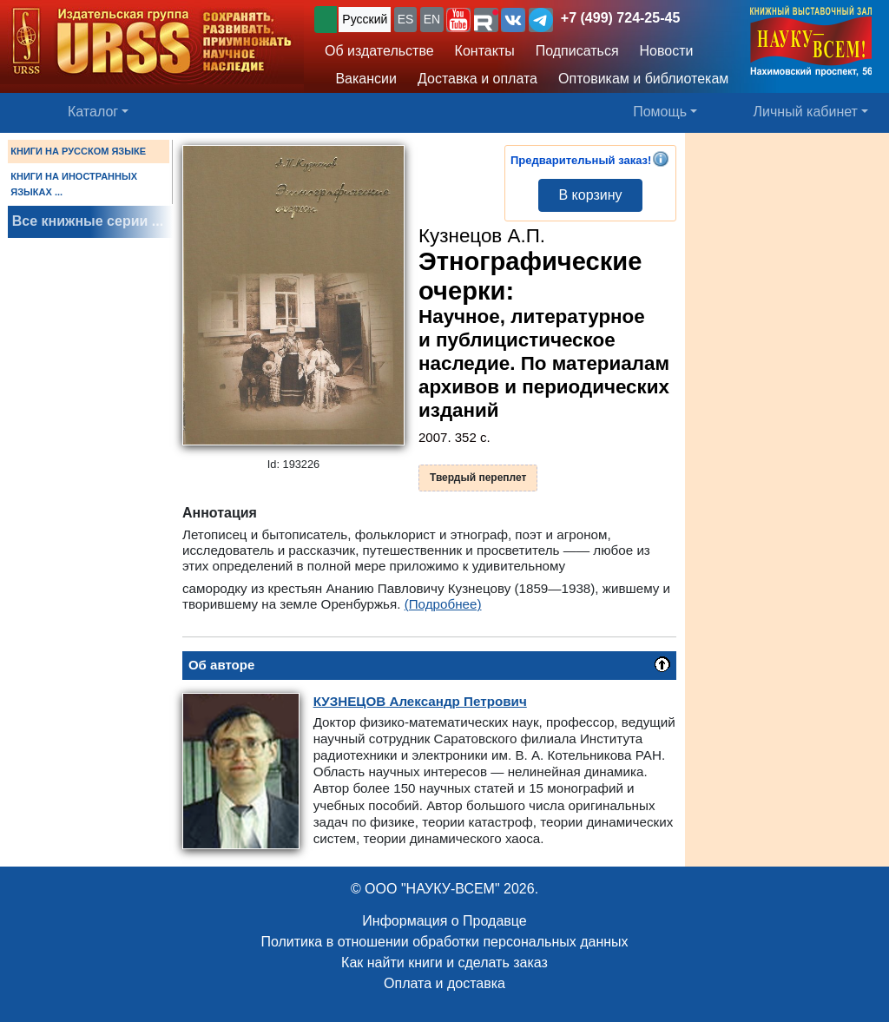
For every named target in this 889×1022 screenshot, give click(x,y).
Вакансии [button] (361, 78)
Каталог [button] (93, 111)
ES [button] (406, 19)
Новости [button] (667, 50)
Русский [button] (364, 19)
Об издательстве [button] (379, 50)
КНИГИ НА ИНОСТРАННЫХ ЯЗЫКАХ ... (73, 184)
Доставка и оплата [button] (477, 78)
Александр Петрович (420, 701)
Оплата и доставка (444, 983)
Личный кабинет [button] (806, 111)
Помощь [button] (660, 111)
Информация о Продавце (444, 920)
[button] (458, 20)
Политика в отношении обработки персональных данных (444, 941)
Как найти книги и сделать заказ (444, 962)
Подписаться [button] (577, 50)
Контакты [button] (485, 50)
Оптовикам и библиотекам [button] (643, 78)
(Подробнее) (443, 604)
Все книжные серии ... (87, 221)
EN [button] (432, 19)
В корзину (590, 195)
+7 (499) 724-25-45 (620, 17)
